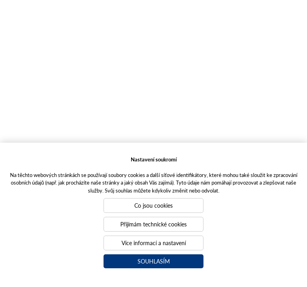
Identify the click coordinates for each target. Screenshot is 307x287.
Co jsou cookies (153, 205)
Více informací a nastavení (154, 243)
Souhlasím (154, 261)
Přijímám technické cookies (153, 224)
